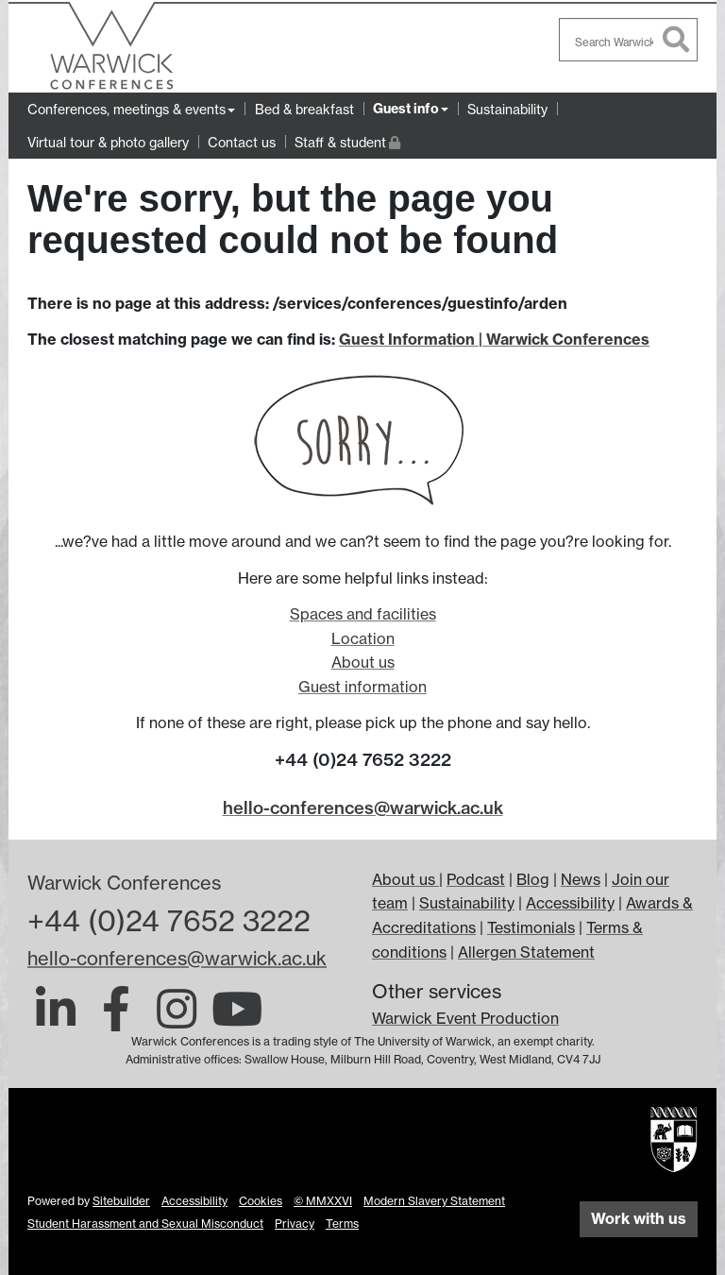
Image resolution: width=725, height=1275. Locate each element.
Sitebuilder (121, 1201)
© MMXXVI (323, 1201)
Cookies (260, 1201)
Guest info (406, 108)
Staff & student (347, 140)
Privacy (294, 1223)
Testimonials (531, 927)
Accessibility (570, 902)
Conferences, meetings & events (126, 109)
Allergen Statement (526, 952)
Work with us (638, 1218)
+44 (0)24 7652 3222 (169, 921)
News (580, 879)
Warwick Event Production (465, 1018)
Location (363, 638)
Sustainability (507, 109)
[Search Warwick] (629, 39)
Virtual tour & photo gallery (108, 142)
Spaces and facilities (363, 613)
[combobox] (629, 39)
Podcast (476, 879)
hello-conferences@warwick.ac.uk (363, 808)
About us (363, 662)
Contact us (242, 142)
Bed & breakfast (304, 109)
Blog (532, 879)
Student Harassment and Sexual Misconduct (145, 1223)
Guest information (362, 686)
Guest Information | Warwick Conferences (494, 339)
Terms (342, 1223)
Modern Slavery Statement (434, 1201)
